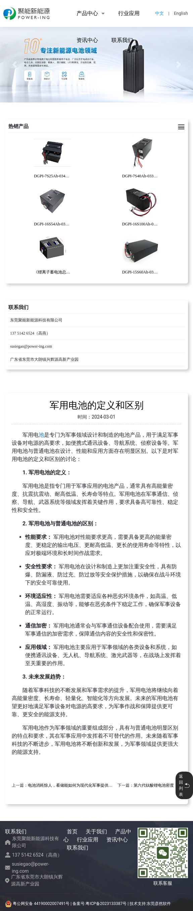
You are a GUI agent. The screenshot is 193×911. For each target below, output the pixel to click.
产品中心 (87, 13)
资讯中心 (87, 40)
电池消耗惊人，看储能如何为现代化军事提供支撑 (72, 785)
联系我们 (122, 40)
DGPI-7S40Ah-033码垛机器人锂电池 (154, 176)
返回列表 (184, 785)
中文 (159, 13)
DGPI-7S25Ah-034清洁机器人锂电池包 (67, 176)
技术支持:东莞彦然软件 (150, 903)
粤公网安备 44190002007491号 (37, 903)
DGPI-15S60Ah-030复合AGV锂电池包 (155, 272)
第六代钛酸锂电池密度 (154, 785)
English (181, 13)
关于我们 (96, 831)
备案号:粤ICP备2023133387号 (100, 903)
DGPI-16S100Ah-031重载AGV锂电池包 (156, 224)
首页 (72, 831)
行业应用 (129, 13)
